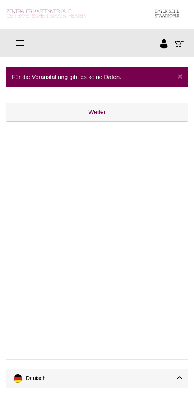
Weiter (97, 112)
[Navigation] (19, 42)
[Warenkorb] (179, 44)
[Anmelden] (164, 44)
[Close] (180, 76)
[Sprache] (97, 378)
